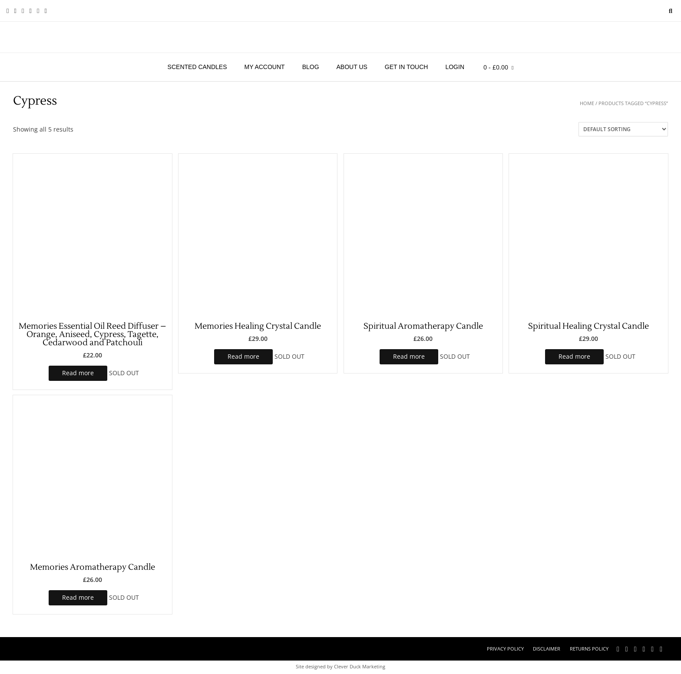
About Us (352, 66)
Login (454, 66)
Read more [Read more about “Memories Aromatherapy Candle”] (78, 597)
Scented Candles (197, 66)
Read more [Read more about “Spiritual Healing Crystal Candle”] (574, 356)
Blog (310, 66)
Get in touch (406, 66)
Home (587, 103)
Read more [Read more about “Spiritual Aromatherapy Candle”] (409, 356)
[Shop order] (623, 129)
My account (265, 66)
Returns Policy (589, 648)
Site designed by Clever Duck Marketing (340, 666)
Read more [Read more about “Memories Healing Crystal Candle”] (243, 356)
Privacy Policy (505, 648)
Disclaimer (546, 648)
